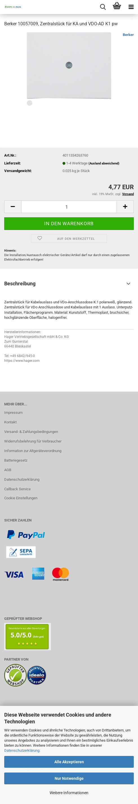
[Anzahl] (69, 206)
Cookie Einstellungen (20, 498)
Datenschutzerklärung (21, 750)
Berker (128, 35)
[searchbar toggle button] (103, 7)
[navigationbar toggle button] (131, 7)
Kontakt (10, 422)
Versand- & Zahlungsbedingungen (31, 432)
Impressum (13, 412)
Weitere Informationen (69, 793)
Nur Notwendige (69, 778)
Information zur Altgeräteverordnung (32, 451)
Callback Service (17, 489)
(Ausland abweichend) (103, 163)
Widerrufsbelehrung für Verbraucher (32, 441)
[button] (12, 206)
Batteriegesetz (15, 460)
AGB (7, 470)
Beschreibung (19, 283)
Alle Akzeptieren (69, 762)
